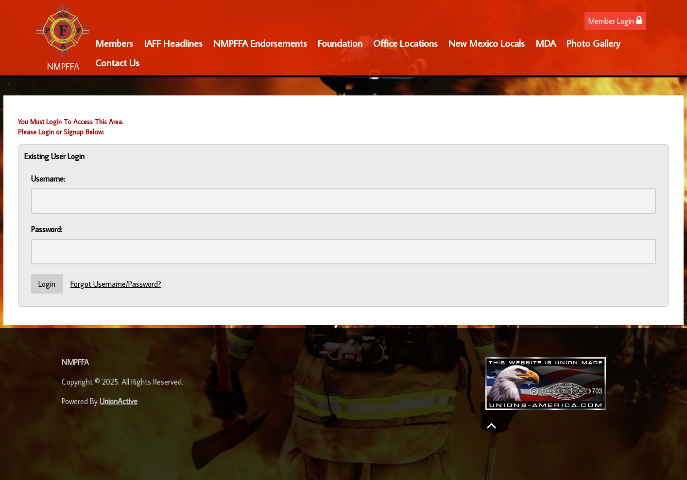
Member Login (615, 21)
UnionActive (118, 401)
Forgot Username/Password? (115, 284)
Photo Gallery (593, 43)
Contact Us (117, 62)
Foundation (340, 43)
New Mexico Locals (486, 43)
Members (114, 43)
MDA (545, 43)
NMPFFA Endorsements (260, 43)
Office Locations (405, 43)
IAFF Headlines (173, 43)
